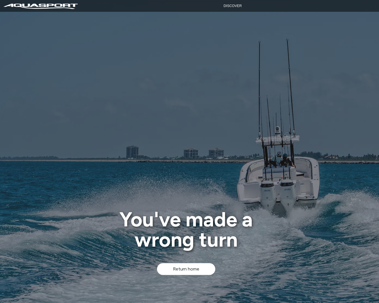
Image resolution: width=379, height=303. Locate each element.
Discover (233, 6)
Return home (186, 269)
